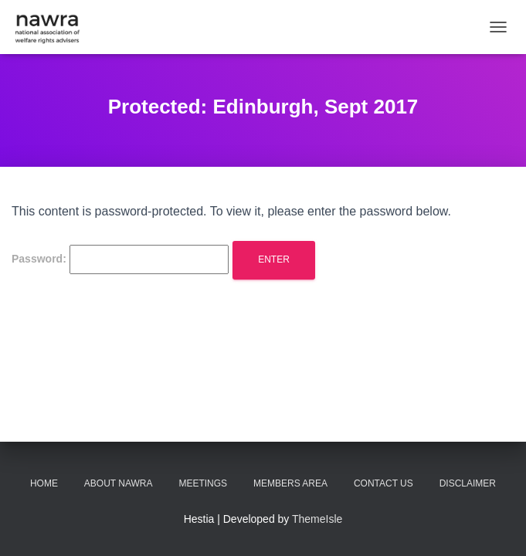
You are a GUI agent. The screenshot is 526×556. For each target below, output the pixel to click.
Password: (120, 259)
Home (44, 483)
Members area (290, 483)
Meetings (202, 483)
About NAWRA (118, 483)
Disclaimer (467, 483)
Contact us (383, 483)
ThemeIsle (317, 519)
